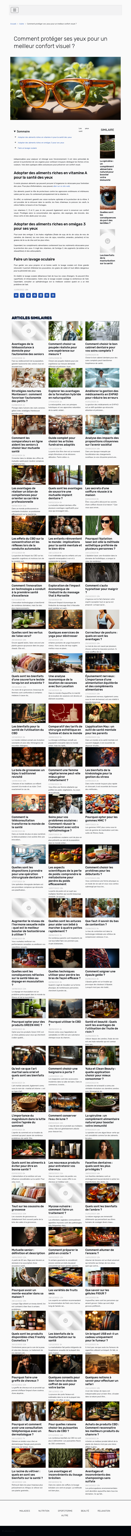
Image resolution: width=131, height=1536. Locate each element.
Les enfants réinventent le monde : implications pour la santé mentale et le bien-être (65, 543)
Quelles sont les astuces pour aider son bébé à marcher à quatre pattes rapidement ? (65, 926)
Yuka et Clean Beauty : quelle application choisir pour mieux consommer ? (100, 1073)
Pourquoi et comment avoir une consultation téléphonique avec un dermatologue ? (27, 1429)
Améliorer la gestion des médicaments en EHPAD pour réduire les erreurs (101, 394)
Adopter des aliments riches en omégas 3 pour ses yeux (41, 142)
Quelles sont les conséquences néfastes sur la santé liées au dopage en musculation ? (28, 978)
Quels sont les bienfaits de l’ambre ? (101, 1208)
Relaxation (104, 1511)
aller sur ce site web (61, 186)
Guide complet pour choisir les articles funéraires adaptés (62, 441)
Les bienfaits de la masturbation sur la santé (107, 259)
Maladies (24, 1511)
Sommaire (23, 131)
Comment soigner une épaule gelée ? (100, 973)
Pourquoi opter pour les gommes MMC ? (101, 818)
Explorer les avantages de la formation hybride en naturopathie (65, 394)
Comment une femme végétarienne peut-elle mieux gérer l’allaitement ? (64, 775)
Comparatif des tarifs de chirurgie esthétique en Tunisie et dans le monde (65, 730)
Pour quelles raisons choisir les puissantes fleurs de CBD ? (63, 1428)
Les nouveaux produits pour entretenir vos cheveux (64, 1166)
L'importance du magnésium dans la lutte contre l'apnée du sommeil (28, 1120)
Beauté (85, 1511)
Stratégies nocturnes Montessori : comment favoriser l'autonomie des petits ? (27, 396)
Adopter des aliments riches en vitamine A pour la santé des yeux (45, 137)
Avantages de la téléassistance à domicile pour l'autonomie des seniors (28, 349)
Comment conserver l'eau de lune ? (62, 1117)
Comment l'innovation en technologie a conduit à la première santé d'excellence (29, 590)
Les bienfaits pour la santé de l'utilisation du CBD (28, 730)
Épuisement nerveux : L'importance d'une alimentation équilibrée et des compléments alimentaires (101, 682)
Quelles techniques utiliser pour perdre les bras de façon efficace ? (65, 975)
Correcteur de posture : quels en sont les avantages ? (101, 636)
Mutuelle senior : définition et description (28, 1251)
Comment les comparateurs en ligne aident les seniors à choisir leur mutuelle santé (27, 444)
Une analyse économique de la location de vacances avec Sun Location (63, 681)
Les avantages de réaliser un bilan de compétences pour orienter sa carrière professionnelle (25, 495)
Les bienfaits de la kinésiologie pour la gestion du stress (98, 773)
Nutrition (43, 1511)
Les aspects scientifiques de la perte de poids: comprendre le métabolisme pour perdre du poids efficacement (65, 876)
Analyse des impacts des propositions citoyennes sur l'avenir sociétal (102, 441)
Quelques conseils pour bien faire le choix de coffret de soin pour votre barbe (64, 1382)
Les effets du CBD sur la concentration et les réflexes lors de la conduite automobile (28, 543)
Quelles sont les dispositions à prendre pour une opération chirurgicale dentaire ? (27, 872)
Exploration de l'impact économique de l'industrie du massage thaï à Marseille (64, 590)
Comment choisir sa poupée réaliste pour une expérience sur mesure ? (63, 349)
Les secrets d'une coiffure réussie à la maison (98, 492)
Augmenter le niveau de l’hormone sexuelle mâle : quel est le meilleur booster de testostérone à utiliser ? (28, 927)
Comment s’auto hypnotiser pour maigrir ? (101, 589)
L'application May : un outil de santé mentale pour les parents (100, 730)
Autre (21, 24)
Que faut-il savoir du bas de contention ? (102, 922)
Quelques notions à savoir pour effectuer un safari (101, 1381)
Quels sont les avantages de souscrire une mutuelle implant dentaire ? (65, 493)
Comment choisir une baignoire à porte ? (63, 1070)
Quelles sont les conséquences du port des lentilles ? (108, 217)
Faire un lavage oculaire (27, 148)
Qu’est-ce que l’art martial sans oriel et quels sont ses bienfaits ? (28, 1073)
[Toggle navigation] (14, 10)
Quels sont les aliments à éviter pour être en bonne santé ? (28, 1166)
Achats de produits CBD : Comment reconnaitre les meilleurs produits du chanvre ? (102, 1429)
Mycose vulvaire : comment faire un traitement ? (61, 1210)
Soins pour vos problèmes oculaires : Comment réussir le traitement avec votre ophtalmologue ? (64, 823)
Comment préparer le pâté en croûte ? (63, 1251)
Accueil (13, 24)
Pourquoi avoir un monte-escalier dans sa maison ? (27, 1293)
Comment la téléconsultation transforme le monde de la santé (28, 822)
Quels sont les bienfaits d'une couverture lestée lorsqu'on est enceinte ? (28, 679)
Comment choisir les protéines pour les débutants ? (99, 871)
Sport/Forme (65, 1511)
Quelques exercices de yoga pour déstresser (64, 634)
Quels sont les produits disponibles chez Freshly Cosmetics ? (28, 1337)
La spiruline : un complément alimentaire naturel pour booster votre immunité (107, 170)
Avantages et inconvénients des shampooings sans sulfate (97, 1476)
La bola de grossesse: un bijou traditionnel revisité (28, 773)
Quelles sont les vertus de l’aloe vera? (27, 634)
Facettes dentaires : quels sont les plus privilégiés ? (99, 1166)
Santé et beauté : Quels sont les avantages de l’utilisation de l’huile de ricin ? (101, 1026)
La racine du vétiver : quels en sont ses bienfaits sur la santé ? (27, 1475)
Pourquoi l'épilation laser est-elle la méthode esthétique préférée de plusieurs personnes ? (102, 543)
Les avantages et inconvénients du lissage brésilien (65, 1475)
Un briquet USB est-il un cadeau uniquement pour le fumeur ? (101, 1337)
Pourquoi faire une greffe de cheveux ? (25, 1379)
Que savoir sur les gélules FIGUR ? (97, 1291)
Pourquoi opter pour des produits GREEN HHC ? (28, 1023)
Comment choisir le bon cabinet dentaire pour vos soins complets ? (101, 347)
